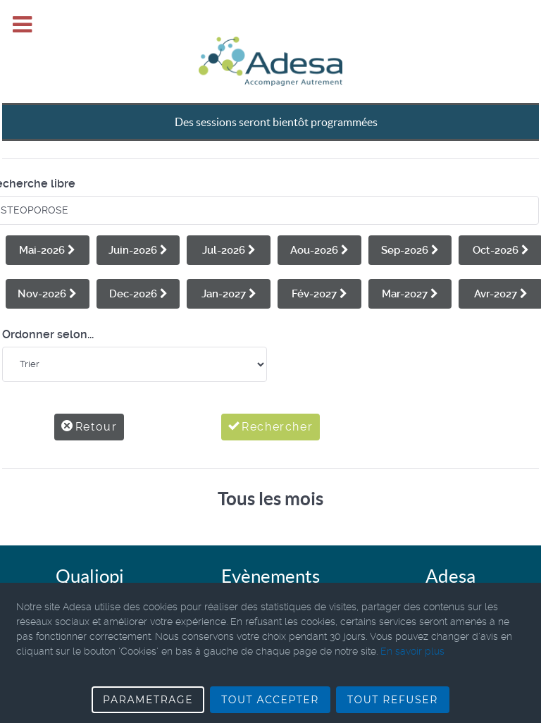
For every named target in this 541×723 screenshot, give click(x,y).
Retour (89, 395)
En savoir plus (412, 651)
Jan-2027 (228, 262)
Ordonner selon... (48, 302)
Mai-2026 (47, 218)
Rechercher (270, 395)
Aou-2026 (319, 218)
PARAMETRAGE (148, 699)
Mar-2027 (410, 262)
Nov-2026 (47, 262)
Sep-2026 (410, 218)
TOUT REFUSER (392, 699)
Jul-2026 (229, 218)
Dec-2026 (138, 262)
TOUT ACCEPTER (270, 699)
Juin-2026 (138, 218)
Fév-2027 (319, 262)
